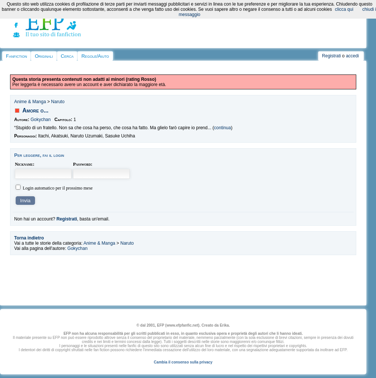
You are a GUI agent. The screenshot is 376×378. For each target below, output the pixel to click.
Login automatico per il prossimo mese (58, 188)
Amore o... (35, 110)
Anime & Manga (30, 101)
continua (222, 127)
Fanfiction (16, 56)
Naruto (57, 101)
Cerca (67, 56)
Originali (44, 56)
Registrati (331, 55)
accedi (352, 55)
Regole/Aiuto (95, 56)
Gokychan (41, 119)
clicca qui (344, 9)
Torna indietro (29, 238)
